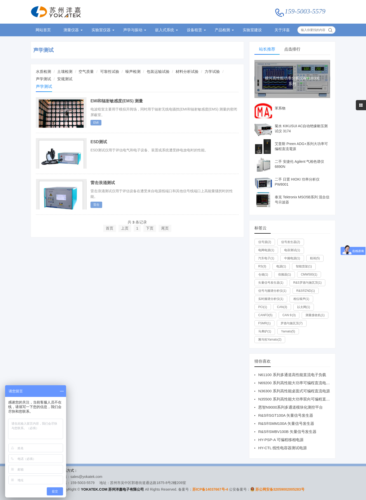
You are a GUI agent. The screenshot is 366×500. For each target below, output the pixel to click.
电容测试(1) (292, 250)
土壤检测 (64, 71)
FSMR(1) (264, 323)
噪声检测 (133, 71)
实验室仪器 (101, 30)
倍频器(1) (284, 274)
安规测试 (64, 79)
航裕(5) (315, 258)
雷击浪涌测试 (102, 183)
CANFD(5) (265, 315)
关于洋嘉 (282, 30)
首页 (109, 228)
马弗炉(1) (264, 331)
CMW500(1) (309, 274)
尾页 (165, 228)
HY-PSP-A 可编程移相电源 (280, 440)
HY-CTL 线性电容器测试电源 (282, 448)
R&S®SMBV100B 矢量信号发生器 (287, 431)
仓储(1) (263, 274)
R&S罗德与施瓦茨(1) (307, 282)
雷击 (96, 204)
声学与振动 (132, 30)
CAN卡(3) (289, 315)
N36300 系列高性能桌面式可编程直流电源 (294, 391)
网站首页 (43, 30)
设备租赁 (194, 30)
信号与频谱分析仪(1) (272, 291)
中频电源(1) (292, 258)
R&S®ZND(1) (305, 291)
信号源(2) (264, 242)
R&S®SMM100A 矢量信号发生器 (286, 423)
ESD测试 (98, 142)
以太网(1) (303, 307)
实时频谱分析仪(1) (270, 299)
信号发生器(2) (290, 242)
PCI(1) (262, 307)
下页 (150, 228)
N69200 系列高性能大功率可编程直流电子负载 (298, 383)
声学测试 (43, 50)
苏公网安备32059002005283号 (279, 489)
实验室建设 (252, 30)
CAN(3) (282, 307)
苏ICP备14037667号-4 (210, 489)
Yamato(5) (288, 331)
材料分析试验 (187, 71)
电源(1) (281, 266)
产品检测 (222, 30)
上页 (125, 228)
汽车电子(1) (266, 258)
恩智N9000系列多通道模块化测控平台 (290, 407)
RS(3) (262, 266)
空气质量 (86, 71)
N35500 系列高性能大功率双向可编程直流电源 (298, 399)
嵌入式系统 (164, 30)
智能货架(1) (304, 266)
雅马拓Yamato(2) (269, 339)
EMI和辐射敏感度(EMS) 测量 (116, 101)
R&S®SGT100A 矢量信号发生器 (285, 415)
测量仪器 (71, 30)
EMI (96, 122)
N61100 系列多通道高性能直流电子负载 (292, 375)
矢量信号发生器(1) (270, 282)
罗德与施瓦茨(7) (292, 323)
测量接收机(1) (315, 315)
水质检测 (43, 71)
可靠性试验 (109, 71)
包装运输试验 (158, 71)
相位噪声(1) (301, 299)
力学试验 (212, 71)
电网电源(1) (266, 250)
